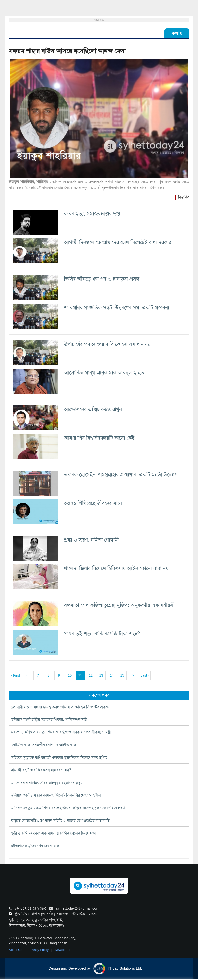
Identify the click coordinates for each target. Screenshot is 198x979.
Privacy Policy (39, 950)
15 (122, 675)
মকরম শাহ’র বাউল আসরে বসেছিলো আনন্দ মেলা (67, 51)
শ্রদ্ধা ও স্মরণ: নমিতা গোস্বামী (91, 539)
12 (91, 675)
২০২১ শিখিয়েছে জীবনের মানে (93, 503)
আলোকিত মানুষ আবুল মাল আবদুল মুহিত (104, 372)
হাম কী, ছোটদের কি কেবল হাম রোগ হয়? (41, 770)
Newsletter (62, 950)
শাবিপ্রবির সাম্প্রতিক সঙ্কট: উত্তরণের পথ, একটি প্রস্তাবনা (116, 307)
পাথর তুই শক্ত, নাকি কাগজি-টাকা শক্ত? (102, 633)
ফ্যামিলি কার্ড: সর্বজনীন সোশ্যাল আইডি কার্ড (43, 744)
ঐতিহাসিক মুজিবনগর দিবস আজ (35, 845)
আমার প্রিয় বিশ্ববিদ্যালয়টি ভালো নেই (99, 437)
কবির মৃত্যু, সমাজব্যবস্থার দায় (92, 213)
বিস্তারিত (183, 197)
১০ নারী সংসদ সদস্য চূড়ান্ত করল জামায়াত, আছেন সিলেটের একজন (61, 707)
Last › (144, 675)
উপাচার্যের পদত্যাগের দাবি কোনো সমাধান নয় (107, 344)
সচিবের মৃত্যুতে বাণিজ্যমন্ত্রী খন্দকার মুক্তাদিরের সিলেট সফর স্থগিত (59, 757)
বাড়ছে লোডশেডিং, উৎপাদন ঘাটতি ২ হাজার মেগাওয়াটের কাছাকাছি (60, 820)
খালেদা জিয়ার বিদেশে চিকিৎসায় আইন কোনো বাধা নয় (116, 568)
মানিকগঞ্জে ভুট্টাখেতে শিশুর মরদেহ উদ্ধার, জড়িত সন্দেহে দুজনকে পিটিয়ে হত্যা (68, 807)
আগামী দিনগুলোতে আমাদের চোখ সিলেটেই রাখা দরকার (117, 242)
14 (112, 675)
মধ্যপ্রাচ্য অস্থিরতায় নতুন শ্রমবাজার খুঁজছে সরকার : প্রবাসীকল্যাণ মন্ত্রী (61, 732)
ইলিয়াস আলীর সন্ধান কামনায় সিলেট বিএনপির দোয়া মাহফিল (56, 795)
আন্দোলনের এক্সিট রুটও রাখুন (93, 409)
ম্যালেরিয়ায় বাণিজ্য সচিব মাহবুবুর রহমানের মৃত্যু (46, 782)
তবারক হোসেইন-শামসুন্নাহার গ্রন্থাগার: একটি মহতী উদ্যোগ (120, 474)
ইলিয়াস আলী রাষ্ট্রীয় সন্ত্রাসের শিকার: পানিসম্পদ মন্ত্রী (49, 719)
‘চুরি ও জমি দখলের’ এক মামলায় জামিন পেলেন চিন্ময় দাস (53, 833)
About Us (16, 950)
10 (70, 675)
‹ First (15, 675)
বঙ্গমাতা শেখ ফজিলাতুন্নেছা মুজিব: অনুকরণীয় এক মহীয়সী (119, 604)
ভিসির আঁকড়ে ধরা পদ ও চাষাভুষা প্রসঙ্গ (101, 278)
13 (101, 675)
